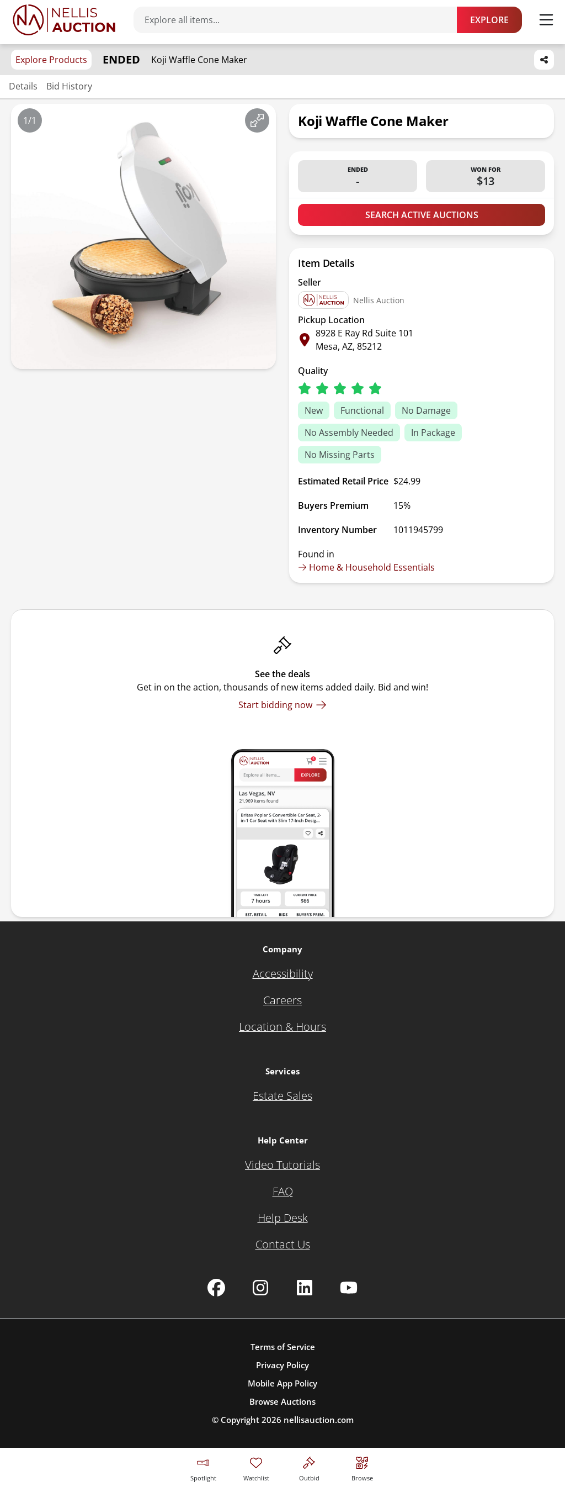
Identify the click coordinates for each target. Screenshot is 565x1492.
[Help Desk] (283, 1218)
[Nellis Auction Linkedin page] (304, 1287)
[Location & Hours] (282, 1027)
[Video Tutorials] (282, 1165)
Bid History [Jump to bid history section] (69, 86)
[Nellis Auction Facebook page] (216, 1287)
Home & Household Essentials (366, 567)
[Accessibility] (283, 974)
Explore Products (51, 60)
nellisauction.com (319, 1419)
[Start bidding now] (282, 704)
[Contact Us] (282, 1244)
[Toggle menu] (546, 20)
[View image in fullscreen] (257, 120)
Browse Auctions (282, 1401)
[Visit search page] (362, 1467)
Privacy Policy (282, 1364)
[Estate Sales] (282, 1096)
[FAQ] (283, 1191)
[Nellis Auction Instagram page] (260, 1287)
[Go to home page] (64, 19)
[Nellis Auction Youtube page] (349, 1287)
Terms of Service (282, 1346)
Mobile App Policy (282, 1383)
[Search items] (301, 20)
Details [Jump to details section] (23, 86)
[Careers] (282, 1000)
